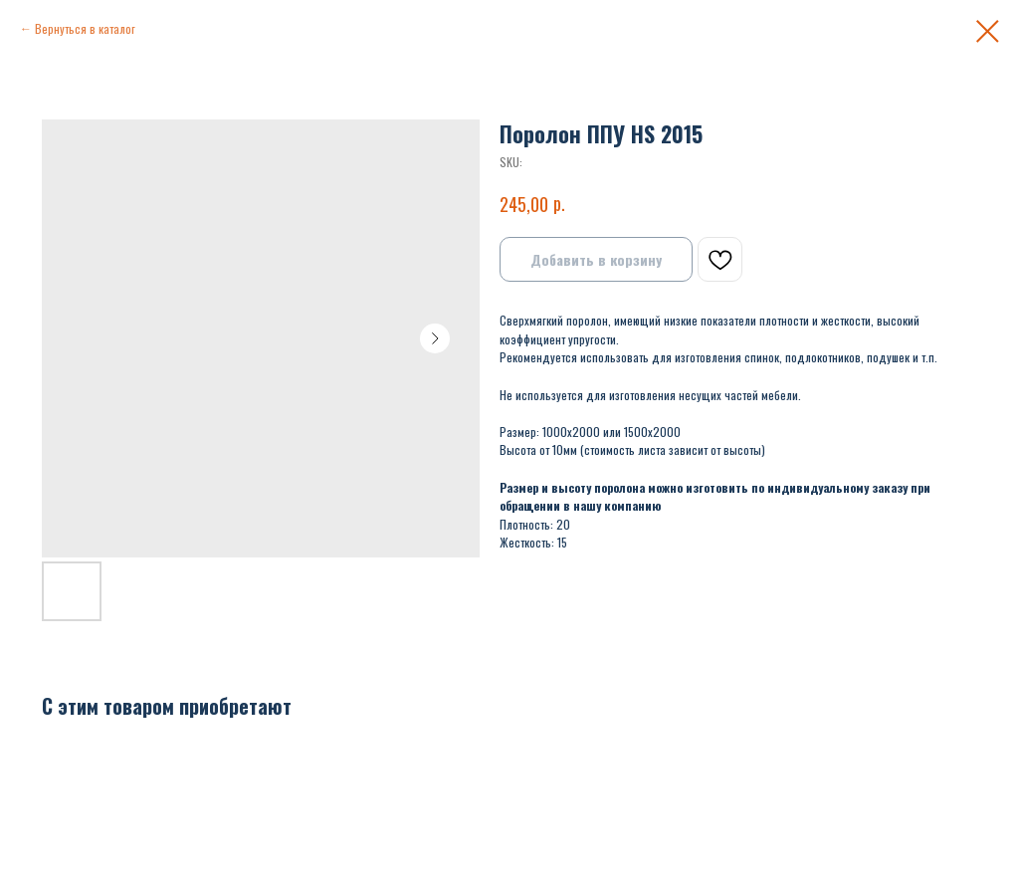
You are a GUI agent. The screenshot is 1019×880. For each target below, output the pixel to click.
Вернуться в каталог (85, 28)
